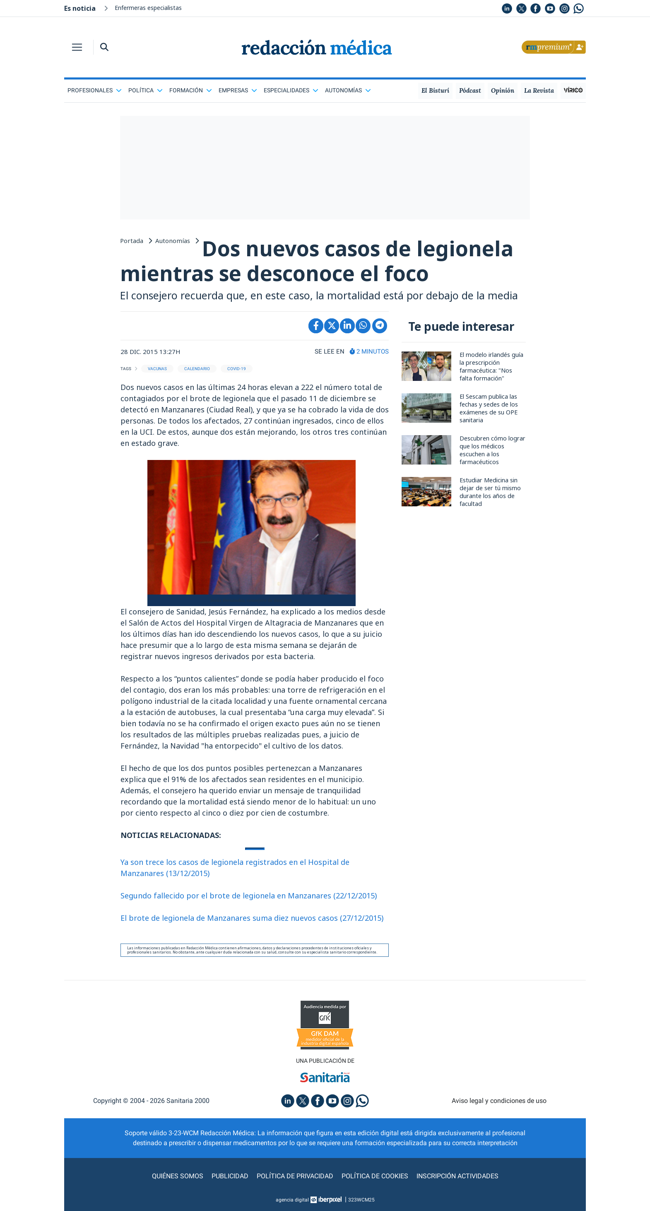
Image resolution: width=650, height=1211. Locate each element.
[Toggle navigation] (77, 47)
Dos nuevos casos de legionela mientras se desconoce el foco (316, 260)
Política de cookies (375, 1176)
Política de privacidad (295, 1176)
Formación (190, 90)
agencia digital (292, 1200)
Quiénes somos (177, 1176)
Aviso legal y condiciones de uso (499, 1101)
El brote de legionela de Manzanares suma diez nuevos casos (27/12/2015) (251, 918)
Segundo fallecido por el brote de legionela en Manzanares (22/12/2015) (248, 895)
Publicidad (230, 1176)
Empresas (238, 90)
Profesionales (94, 90)
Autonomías (348, 90)
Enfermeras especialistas (148, 8)
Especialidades (291, 90)
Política (145, 90)
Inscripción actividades (457, 1176)
